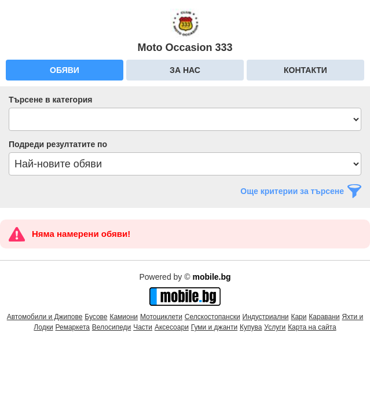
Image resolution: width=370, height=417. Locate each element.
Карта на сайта (312, 327)
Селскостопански (212, 317)
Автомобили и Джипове (45, 317)
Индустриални (266, 317)
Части (142, 327)
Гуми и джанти (214, 327)
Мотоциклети (161, 317)
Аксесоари (172, 327)
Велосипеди (111, 327)
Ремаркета (73, 327)
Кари (298, 317)
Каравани (324, 317)
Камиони (123, 317)
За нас (185, 70)
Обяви (64, 70)
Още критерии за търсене (292, 191)
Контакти (305, 70)
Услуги (274, 327)
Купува (251, 327)
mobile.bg (211, 276)
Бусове (96, 317)
